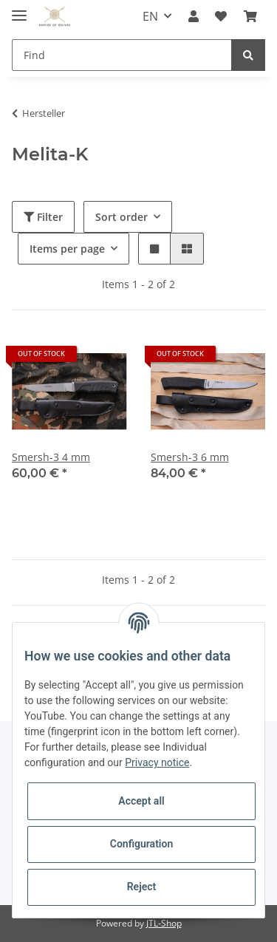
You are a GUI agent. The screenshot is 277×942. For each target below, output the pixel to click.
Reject (142, 886)
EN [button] (150, 16)
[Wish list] (221, 16)
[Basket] (250, 16)
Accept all (141, 801)
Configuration (141, 844)
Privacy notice (157, 762)
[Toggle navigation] (19, 9)
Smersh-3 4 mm (51, 457)
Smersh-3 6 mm (190, 457)
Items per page (67, 249)
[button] (193, 16)
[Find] (122, 55)
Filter (43, 217)
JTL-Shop (164, 923)
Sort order (121, 217)
